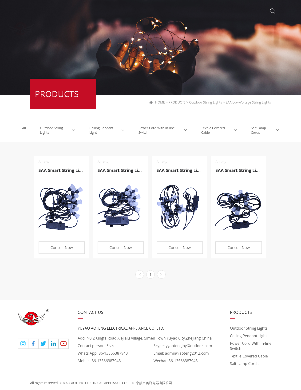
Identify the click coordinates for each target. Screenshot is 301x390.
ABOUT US (100, 12)
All (24, 128)
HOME (67, 11)
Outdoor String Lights (57, 130)
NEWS (177, 13)
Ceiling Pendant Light (106, 130)
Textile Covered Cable (219, 130)
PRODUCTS (140, 12)
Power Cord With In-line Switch (163, 130)
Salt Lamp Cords (265, 130)
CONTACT (239, 13)
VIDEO (206, 13)
